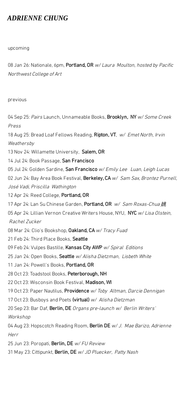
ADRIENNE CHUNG (37, 18)
